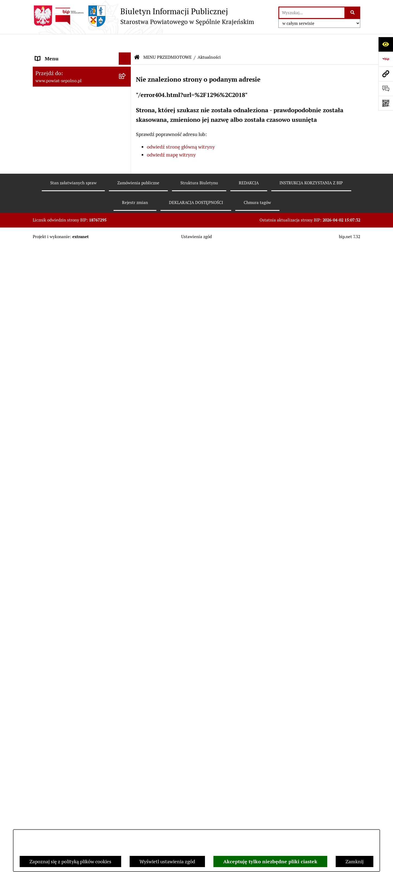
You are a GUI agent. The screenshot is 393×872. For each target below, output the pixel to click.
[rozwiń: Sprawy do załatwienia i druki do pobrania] (126, 204)
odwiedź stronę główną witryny (181, 131)
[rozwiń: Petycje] (126, 573)
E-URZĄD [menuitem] (45, 128)
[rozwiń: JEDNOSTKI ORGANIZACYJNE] (126, 683)
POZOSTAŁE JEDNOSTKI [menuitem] (62, 695)
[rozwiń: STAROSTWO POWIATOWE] (126, 91)
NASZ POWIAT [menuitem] (51, 79)
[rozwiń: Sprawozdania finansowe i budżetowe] (126, 306)
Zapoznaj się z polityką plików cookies (70, 861)
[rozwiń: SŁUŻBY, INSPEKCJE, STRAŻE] (126, 707)
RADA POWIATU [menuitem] (53, 116)
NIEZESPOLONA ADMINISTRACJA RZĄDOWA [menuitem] (72, 723)
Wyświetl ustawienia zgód (167, 861)
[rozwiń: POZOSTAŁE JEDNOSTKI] (126, 695)
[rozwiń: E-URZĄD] (126, 128)
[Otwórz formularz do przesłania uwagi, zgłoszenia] (385, 88)
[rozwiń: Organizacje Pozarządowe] (126, 502)
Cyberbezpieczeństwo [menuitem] (58, 825)
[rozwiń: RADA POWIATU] (126, 116)
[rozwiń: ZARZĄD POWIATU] (126, 104)
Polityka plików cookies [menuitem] (60, 801)
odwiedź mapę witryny (171, 138)
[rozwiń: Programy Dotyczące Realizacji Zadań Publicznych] (126, 432)
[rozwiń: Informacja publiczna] (126, 188)
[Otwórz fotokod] (385, 103)
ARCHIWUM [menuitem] (48, 788)
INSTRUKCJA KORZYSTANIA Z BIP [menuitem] (73, 752)
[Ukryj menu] (125, 42)
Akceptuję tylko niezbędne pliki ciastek (270, 861)
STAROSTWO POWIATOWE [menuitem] (64, 91)
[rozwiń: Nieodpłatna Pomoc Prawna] (126, 589)
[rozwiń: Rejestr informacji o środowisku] (126, 243)
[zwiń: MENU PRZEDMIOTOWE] (126, 141)
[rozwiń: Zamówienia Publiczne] (126, 377)
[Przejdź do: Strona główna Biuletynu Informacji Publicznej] (137, 41)
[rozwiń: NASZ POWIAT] (126, 79)
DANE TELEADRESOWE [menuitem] (60, 67)
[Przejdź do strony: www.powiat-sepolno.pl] (385, 73)
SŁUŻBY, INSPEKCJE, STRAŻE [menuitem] (67, 707)
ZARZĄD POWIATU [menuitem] (56, 103)
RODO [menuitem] (42, 813)
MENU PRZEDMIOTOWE (167, 41)
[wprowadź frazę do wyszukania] (311, 13)
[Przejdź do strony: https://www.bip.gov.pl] (385, 59)
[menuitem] (82, 156)
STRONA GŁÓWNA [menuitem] (55, 54)
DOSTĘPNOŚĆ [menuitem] (51, 776)
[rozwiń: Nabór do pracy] (126, 290)
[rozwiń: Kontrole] (126, 471)
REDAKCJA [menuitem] (47, 739)
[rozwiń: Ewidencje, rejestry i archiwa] (126, 455)
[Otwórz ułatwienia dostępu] (385, 44)
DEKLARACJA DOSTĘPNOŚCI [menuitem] (67, 764)
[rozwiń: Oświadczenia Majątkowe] (126, 345)
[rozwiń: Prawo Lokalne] (126, 361)
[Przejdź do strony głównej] (143, 16)
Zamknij (355, 861)
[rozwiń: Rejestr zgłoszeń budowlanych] (126, 227)
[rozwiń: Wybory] (126, 172)
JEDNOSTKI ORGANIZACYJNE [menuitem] (67, 683)
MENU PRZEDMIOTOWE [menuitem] (62, 140)
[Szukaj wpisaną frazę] (352, 13)
